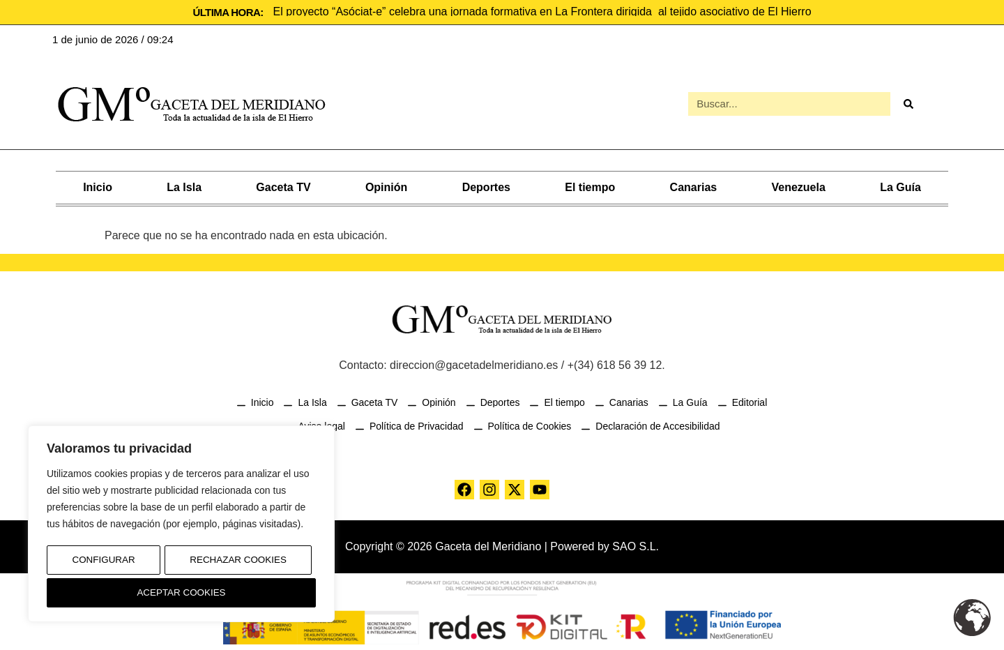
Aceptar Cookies (181, 592)
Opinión (386, 186)
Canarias (693, 186)
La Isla (184, 186)
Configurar (102, 563)
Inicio (97, 186)
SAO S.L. (635, 545)
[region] (181, 526)
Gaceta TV (283, 186)
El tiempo (590, 186)
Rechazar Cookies (237, 563)
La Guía (900, 186)
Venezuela (798, 186)
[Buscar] (907, 103)
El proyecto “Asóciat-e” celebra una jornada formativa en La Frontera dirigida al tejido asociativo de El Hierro (542, 11)
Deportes (486, 186)
